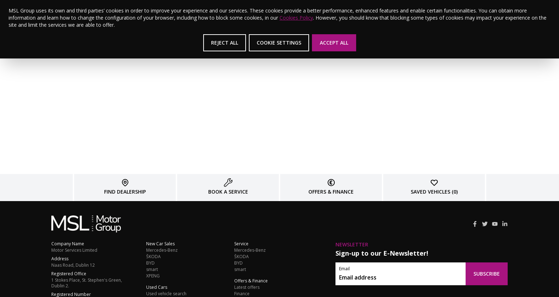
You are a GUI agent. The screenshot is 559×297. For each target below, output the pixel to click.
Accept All (334, 42)
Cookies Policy (296, 17)
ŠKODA (153, 257)
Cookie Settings (279, 42)
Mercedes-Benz (162, 250)
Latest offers (247, 287)
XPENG (153, 276)
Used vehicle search (166, 294)
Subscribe (486, 273)
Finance (242, 294)
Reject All (224, 42)
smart (152, 269)
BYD (150, 263)
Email (344, 269)
